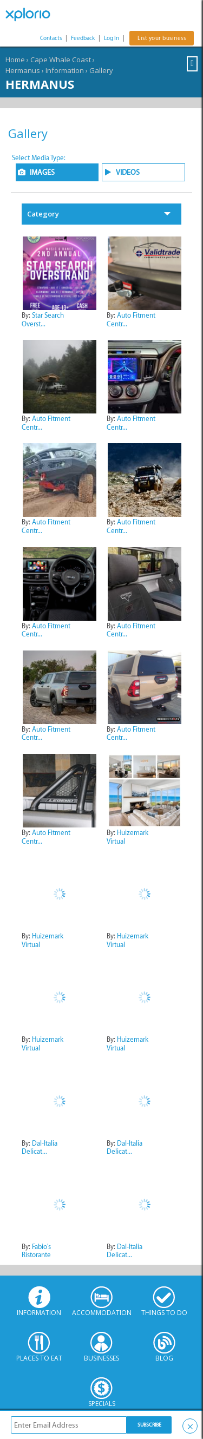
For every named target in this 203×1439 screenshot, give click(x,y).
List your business (161, 38)
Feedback (83, 38)
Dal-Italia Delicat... (39, 1147)
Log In (111, 38)
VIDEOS (128, 172)
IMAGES (42, 172)
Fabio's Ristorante (36, 1251)
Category (43, 214)
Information (64, 70)
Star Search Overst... (43, 319)
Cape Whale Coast (60, 59)
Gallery (101, 70)
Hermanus (22, 70)
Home (15, 59)
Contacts (51, 38)
